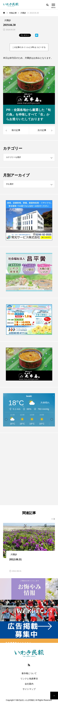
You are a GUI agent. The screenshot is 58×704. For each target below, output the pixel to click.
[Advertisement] (29, 469)
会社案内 (29, 684)
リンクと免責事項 (29, 679)
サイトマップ (29, 689)
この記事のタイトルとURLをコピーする (29, 47)
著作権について (29, 673)
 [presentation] (53, 519)
